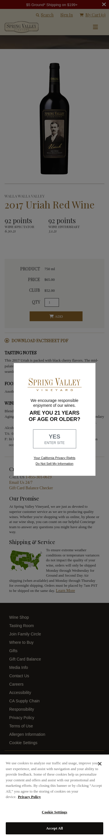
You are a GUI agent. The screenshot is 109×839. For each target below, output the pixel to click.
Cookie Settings (54, 812)
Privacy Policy (29, 797)
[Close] (99, 763)
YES (54, 439)
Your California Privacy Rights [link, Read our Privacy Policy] (54, 458)
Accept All (54, 828)
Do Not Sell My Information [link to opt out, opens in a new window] (54, 463)
